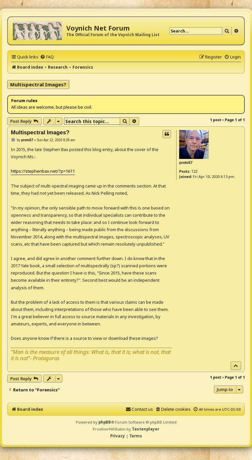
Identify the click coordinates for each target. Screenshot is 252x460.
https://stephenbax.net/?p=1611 (43, 171)
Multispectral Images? (38, 84)
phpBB (104, 422)
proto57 (185, 162)
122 (194, 171)
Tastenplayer (145, 429)
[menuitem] (47, 57)
